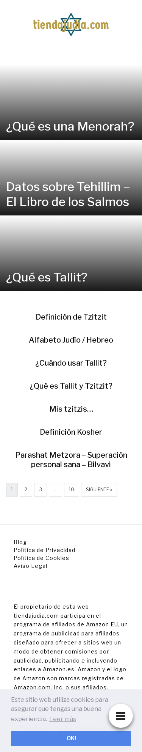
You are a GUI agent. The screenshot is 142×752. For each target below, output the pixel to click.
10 (71, 489)
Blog (20, 542)
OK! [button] (71, 738)
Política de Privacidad (44, 550)
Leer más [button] (62, 719)
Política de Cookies (41, 558)
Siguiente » (99, 489)
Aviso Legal (30, 566)
